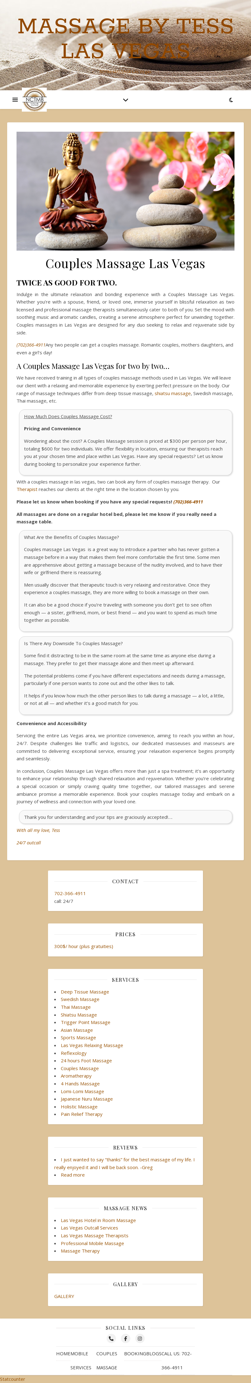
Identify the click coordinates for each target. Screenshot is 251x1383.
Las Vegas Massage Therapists (94, 1235)
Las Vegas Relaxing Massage (92, 1045)
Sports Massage (78, 1037)
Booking (135, 1353)
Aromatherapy (76, 1076)
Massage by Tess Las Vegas (125, 40)
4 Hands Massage (80, 1083)
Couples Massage (80, 1068)
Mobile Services (80, 1360)
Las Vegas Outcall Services (89, 1228)
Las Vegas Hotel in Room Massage (98, 1220)
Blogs (154, 1353)
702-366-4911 (70, 893)
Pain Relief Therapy (82, 1114)
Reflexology (74, 1053)
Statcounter (12, 1379)
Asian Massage (77, 1030)
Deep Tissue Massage (85, 992)
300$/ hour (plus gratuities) (83, 946)
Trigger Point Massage (85, 1022)
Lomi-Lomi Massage (82, 1091)
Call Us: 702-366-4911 (177, 1360)
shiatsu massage (173, 393)
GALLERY (64, 1296)
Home (63, 1353)
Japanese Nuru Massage (87, 1099)
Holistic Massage (79, 1106)
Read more (73, 1175)
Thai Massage (76, 1007)
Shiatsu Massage (79, 1015)
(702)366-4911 (31, 345)
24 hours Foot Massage (86, 1060)
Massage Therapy (80, 1251)
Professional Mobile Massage (92, 1243)
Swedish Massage (80, 999)
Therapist (27, 489)
